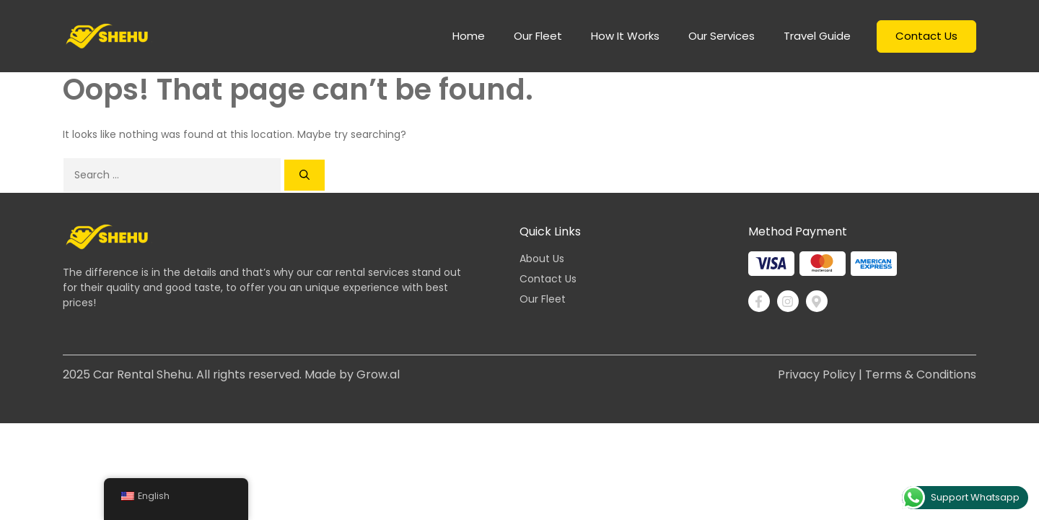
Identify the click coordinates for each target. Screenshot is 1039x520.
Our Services (721, 35)
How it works (625, 35)
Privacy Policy (817, 374)
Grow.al (378, 374)
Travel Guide (817, 35)
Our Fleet (538, 35)
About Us (542, 258)
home (468, 35)
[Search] (304, 175)
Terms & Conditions (920, 374)
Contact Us (926, 35)
